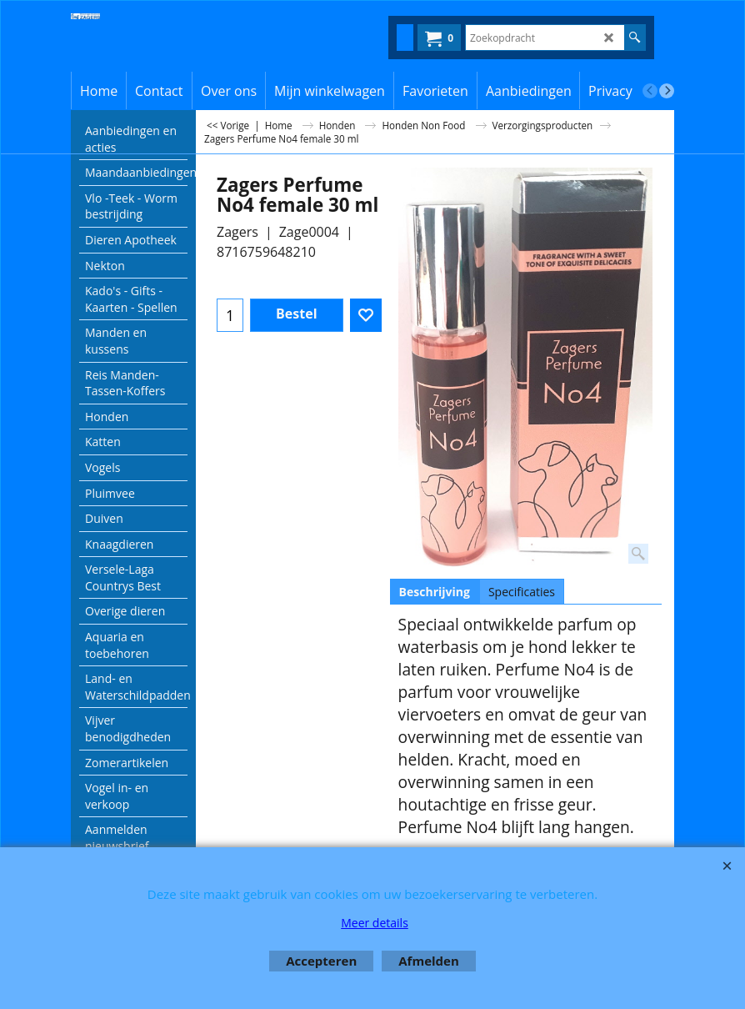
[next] (666, 90)
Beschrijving (434, 592)
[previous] (650, 90)
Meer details (374, 923)
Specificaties (521, 592)
